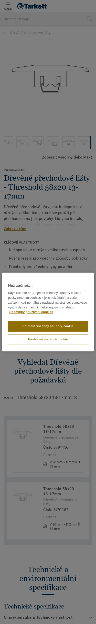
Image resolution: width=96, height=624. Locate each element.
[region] (47, 312)
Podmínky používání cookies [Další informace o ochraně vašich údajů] (31, 312)
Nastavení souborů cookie (48, 339)
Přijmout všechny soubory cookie (48, 326)
